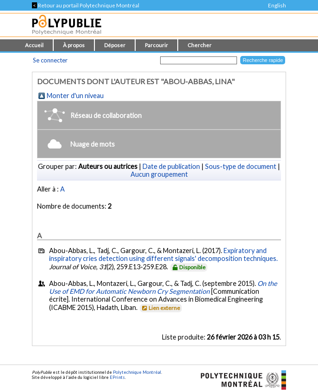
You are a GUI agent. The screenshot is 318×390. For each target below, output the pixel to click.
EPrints (117, 377)
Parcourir (156, 45)
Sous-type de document (240, 166)
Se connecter (50, 60)
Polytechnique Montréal (137, 372)
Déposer (114, 45)
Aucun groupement (159, 174)
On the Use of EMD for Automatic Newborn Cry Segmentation (163, 287)
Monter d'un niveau (75, 95)
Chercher (199, 45)
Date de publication (171, 166)
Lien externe (160, 307)
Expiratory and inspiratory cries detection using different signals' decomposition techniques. (163, 254)
